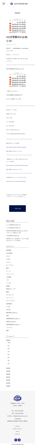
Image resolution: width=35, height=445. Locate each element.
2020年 (8, 380)
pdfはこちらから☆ (12, 91)
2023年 (8, 371)
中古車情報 (9, 253)
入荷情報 (8, 277)
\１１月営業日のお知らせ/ (13, 225)
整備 (7, 292)
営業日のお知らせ (11, 321)
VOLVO (8, 309)
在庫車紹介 (9, 303)
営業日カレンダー (11, 289)
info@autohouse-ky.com (15, 129)
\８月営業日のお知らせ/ (13, 235)
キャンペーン (10, 297)
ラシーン (8, 271)
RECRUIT (17, 434)
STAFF (17, 431)
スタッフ (8, 262)
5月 (9, 354)
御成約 (8, 286)
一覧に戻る (17, 208)
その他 (8, 259)
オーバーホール (10, 300)
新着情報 (8, 44)
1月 (9, 363)
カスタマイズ (10, 294)
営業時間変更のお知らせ (13, 318)
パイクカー (9, 327)
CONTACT (17, 426)
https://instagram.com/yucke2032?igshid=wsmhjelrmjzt (17, 165)
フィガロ (8, 283)
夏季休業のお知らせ (11, 312)
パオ (7, 280)
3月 (9, 360)
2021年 (8, 377)
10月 (9, 342)
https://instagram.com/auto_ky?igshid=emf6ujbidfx (16, 147)
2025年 (8, 340)
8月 (9, 348)
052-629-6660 (19, 410)
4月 (9, 357)
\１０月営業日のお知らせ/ (13, 227)
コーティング (10, 274)
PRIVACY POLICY (17, 428)
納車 (7, 330)
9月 (9, 345)
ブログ (8, 256)
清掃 (7, 315)
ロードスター (10, 265)
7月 (9, 351)
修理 (7, 268)
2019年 (8, 383)
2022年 (8, 374)
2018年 (8, 386)
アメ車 (8, 306)
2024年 (8, 368)
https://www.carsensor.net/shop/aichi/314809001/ (16, 181)
